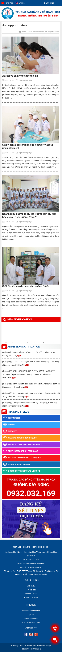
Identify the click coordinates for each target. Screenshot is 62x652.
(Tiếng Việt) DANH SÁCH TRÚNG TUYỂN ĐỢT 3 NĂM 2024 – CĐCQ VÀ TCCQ (28, 354)
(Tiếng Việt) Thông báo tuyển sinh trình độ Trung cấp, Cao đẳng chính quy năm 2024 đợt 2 (29, 404)
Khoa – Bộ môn (31, 598)
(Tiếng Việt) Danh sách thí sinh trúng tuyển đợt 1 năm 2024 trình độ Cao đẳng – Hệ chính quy (31, 385)
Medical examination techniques (21, 458)
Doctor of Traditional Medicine (21, 471)
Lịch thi (31, 615)
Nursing (9, 425)
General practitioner (16, 464)
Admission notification (31, 611)
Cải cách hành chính (31, 622)
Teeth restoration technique (20, 451)
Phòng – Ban (31, 594)
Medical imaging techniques (19, 438)
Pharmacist (11, 418)
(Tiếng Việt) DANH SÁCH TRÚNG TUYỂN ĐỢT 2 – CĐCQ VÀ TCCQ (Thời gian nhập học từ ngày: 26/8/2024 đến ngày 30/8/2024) (28, 374)
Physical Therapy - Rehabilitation (22, 444)
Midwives (9, 431)
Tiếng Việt (7, 3)
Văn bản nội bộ (31, 619)
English (20, 3)
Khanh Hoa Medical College (39, 645)
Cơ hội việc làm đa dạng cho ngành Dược (25, 286)
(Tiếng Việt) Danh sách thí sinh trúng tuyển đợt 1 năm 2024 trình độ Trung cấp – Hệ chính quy (31, 395)
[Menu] (51, 3)
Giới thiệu (31, 586)
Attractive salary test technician (20, 76)
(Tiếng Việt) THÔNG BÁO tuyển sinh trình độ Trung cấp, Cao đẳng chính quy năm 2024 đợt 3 (30, 363)
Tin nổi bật (31, 590)
